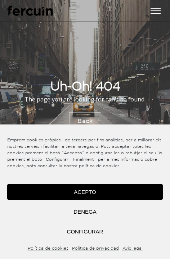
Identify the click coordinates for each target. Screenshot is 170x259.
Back (85, 121)
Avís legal (132, 248)
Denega (84, 212)
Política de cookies (48, 248)
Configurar (85, 231)
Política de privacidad (95, 248)
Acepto (85, 192)
